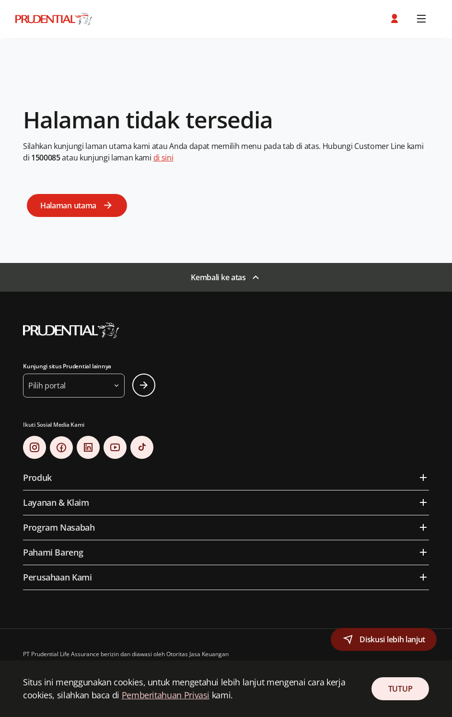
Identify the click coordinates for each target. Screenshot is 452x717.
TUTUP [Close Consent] (400, 688)
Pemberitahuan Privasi (165, 695)
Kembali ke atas (218, 277)
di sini (163, 157)
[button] (395, 18)
